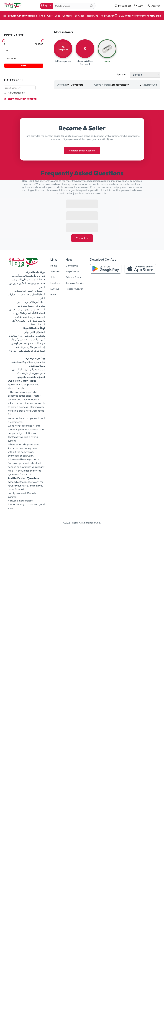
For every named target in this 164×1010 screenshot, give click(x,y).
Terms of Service (75, 282)
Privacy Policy (73, 277)
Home (33, 15)
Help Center (107, 15)
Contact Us (82, 238)
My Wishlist (123, 5)
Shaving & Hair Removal (22, 98)
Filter (23, 65)
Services (79, 15)
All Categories (16, 92)
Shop (42, 15)
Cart (138, 5)
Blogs (53, 294)
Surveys (54, 288)
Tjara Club (92, 15)
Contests (67, 15)
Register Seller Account (82, 150)
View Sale (155, 15)
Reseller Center (74, 288)
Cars (50, 15)
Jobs (57, 15)
